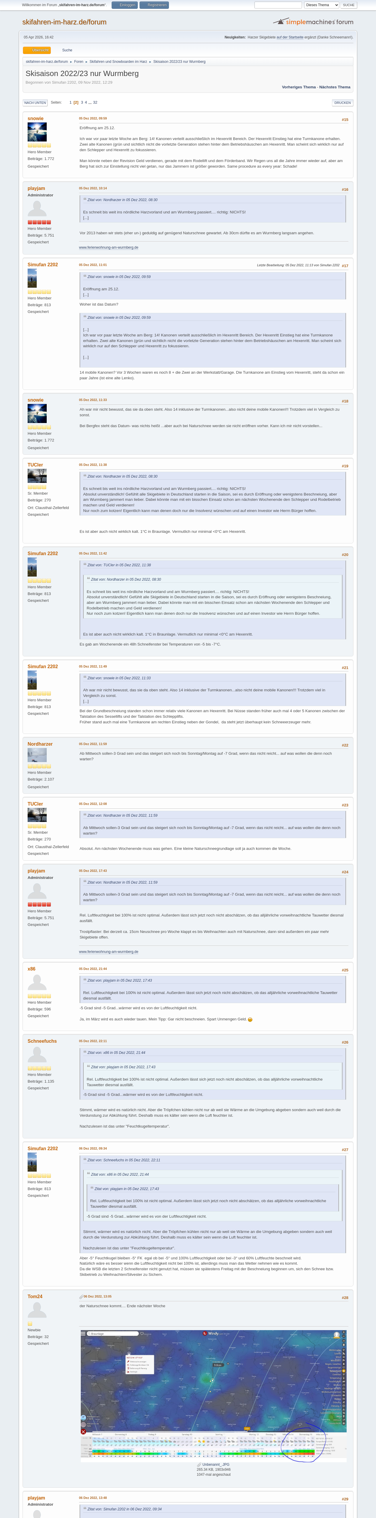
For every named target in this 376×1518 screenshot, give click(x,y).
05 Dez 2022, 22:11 (93, 1041)
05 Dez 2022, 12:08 (93, 804)
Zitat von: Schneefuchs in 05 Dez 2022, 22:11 (124, 1160)
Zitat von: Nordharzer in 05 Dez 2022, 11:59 (122, 815)
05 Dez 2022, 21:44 (93, 969)
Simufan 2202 (43, 264)
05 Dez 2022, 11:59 (93, 744)
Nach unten (35, 103)
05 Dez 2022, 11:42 (93, 553)
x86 (32, 968)
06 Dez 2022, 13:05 (98, 1296)
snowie (35, 118)
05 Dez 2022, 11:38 (93, 464)
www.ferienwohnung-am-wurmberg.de (108, 247)
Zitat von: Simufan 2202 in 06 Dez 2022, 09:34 (125, 1509)
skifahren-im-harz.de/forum (64, 22)
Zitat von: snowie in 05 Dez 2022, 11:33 (119, 678)
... (90, 102)
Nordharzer (40, 744)
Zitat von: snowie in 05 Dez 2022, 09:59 (119, 277)
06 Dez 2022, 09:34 (93, 1148)
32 (95, 102)
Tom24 (35, 1296)
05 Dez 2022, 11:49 (93, 666)
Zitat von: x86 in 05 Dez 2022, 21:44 (116, 1053)
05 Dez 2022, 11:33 (93, 400)
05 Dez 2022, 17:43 (93, 870)
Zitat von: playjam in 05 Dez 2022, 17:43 (120, 980)
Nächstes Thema (334, 87)
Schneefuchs (42, 1041)
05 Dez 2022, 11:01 (93, 265)
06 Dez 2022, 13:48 (93, 1498)
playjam (36, 188)
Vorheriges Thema (299, 87)
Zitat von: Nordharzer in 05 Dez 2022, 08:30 (122, 200)
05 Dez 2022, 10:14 (93, 188)
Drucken (343, 103)
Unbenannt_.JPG (213, 1465)
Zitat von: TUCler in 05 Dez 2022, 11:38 (119, 565)
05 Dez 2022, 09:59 (93, 118)
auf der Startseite (290, 37)
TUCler (35, 464)
